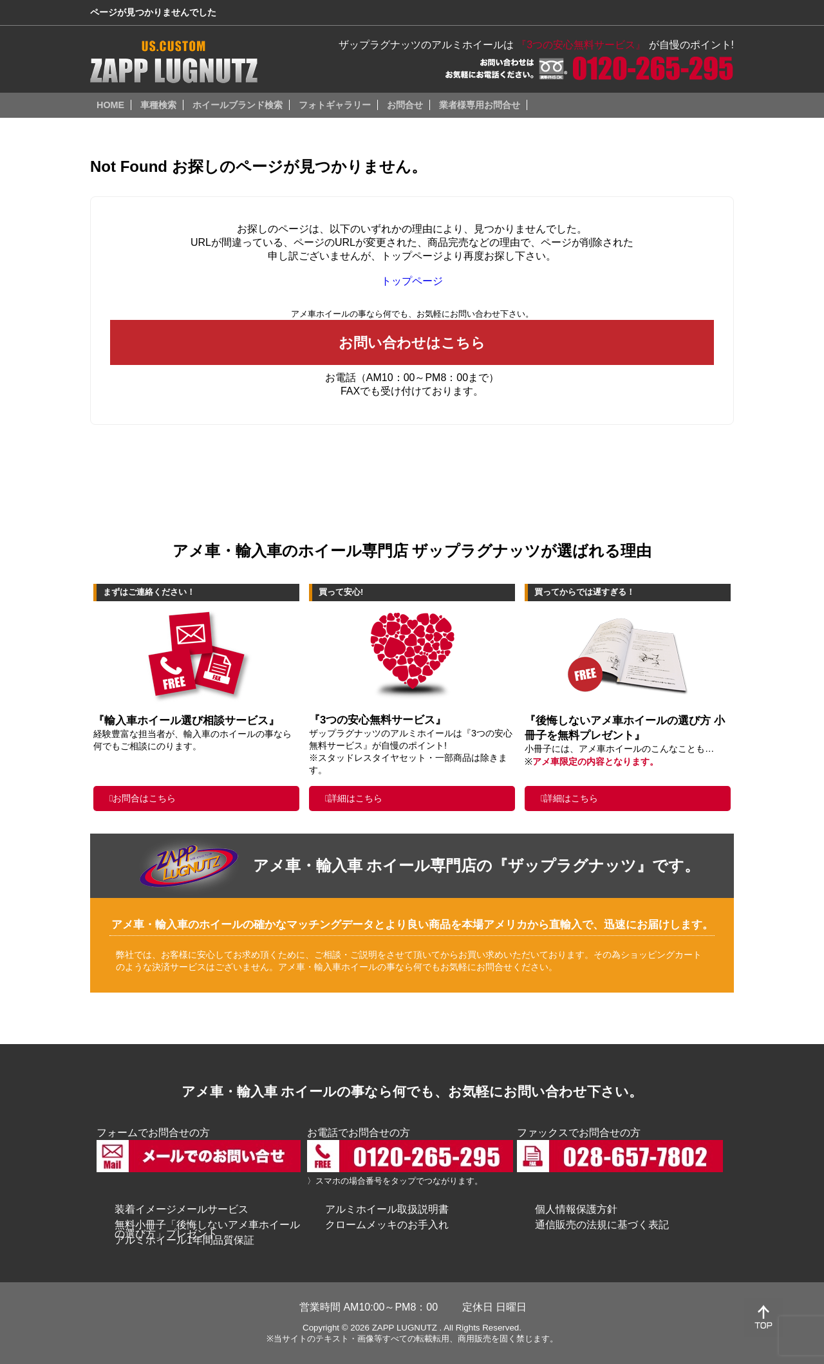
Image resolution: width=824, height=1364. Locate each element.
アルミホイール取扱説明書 (387, 1209)
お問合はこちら (144, 798)
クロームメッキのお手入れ (387, 1224)
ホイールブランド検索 (237, 105)
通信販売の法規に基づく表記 (602, 1224)
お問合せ (405, 105)
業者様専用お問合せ (479, 105)
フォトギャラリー (335, 105)
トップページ (412, 281)
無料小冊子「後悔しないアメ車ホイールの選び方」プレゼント (207, 1229)
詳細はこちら (355, 798)
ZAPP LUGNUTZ (404, 1327)
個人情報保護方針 (576, 1209)
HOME (110, 105)
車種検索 (158, 105)
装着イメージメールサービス (181, 1209)
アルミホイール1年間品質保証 (184, 1240)
